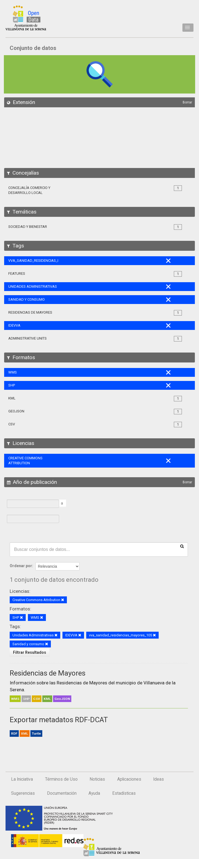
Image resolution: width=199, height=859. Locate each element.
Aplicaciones (129, 779)
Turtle (36, 733)
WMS (15, 699)
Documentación (62, 793)
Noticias (97, 779)
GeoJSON (62, 699)
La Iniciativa (22, 779)
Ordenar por (21, 566)
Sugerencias (23, 793)
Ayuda (94, 793)
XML (24, 733)
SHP (26, 699)
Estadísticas (124, 793)
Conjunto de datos (33, 48)
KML (47, 699)
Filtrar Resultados (29, 652)
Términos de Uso (61, 779)
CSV (36, 699)
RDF (14, 733)
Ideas (158, 779)
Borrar (187, 102)
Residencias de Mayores (47, 673)
